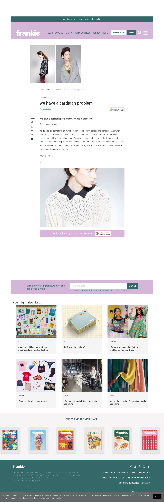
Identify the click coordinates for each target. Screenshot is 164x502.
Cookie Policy (39, 498)
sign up (133, 286)
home (42, 90)
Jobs (132, 472)
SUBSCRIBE (118, 32)
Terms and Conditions (138, 478)
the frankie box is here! (74, 347)
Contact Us (144, 472)
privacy (86, 290)
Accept (157, 496)
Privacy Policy (116, 478)
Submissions (109, 472)
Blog (50, 33)
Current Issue (100, 33)
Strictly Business (80, 33)
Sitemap (146, 483)
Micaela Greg (45, 142)
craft (66, 396)
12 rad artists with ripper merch (32, 401)
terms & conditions (126, 290)
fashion (58, 90)
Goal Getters (62, 33)
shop (131, 32)
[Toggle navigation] (145, 32)
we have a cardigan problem (74, 90)
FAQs (104, 478)
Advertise (123, 472)
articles (49, 90)
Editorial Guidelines (129, 483)
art (19, 342)
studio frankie (95, 19)
